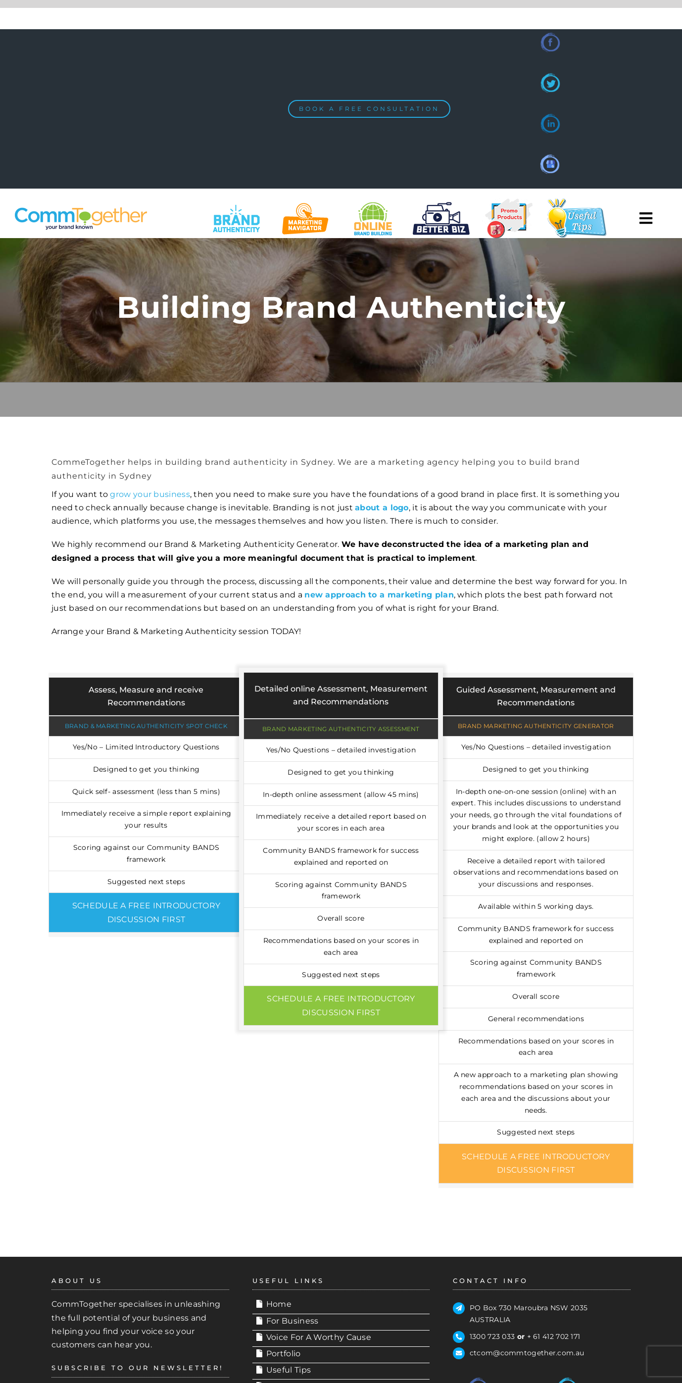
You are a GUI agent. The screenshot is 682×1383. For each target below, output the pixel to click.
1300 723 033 (492, 1336)
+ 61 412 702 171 (554, 1336)
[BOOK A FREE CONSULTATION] (369, 109)
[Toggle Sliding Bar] (646, 218)
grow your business (150, 494)
